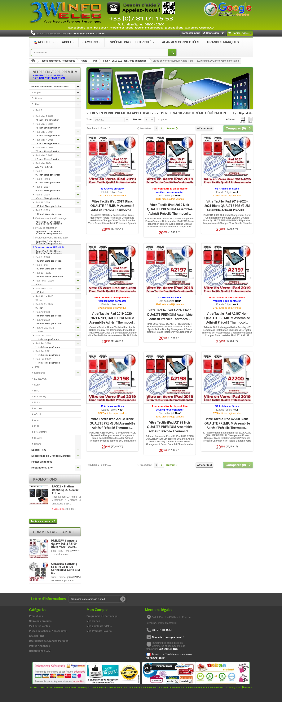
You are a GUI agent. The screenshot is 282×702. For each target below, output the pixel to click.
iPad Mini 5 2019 (56, 149)
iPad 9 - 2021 (56, 267)
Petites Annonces (41, 461)
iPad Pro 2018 (56, 337)
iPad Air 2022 (56, 321)
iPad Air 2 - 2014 (56, 306)
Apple (84, 60)
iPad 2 (38, 110)
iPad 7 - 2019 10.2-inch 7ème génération (125, 60)
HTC (36, 390)
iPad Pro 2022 (56, 361)
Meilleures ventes (39, 626)
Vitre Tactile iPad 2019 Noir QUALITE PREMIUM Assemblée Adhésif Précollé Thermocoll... (169, 209)
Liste (250, 119)
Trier (89, 119)
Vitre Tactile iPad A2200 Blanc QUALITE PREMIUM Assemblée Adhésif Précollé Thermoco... (227, 423)
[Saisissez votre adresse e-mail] (97, 599)
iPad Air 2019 (56, 204)
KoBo (36, 426)
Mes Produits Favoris (99, 631)
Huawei (37, 438)
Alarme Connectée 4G (170, 687)
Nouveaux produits (40, 621)
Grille (243, 119)
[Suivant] (172, 128)
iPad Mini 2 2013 (56, 126)
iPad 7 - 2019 (56, 212)
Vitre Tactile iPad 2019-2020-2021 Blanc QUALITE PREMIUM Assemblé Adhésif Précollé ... (227, 205)
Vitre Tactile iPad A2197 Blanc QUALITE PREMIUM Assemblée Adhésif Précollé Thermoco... (169, 314)
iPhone (38, 98)
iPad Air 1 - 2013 (56, 298)
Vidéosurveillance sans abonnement (204, 687)
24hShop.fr (84, 687)
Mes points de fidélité (99, 626)
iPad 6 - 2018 (56, 196)
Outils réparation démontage (56, 221)
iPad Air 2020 (56, 314)
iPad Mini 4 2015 (56, 141)
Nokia (37, 402)
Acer (36, 420)
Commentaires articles (55, 532)
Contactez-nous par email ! (168, 637)
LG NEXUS (40, 378)
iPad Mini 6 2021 (56, 157)
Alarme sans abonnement (142, 687)
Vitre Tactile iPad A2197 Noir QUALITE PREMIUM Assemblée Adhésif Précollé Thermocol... (227, 318)
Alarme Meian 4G (118, 687)
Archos (37, 408)
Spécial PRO (38, 449)
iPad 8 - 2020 (56, 259)
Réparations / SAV (42, 467)
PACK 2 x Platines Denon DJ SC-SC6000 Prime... (65, 490)
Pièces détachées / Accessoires (58, 60)
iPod (37, 366)
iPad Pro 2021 (56, 353)
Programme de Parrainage (101, 616)
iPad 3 (56, 173)
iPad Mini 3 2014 (56, 133)
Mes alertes (93, 621)
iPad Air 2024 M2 (56, 329)
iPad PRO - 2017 (56, 290)
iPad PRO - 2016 (56, 282)
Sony (36, 384)
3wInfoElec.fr (99, 687)
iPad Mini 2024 (56, 165)
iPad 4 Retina (56, 180)
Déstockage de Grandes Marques (51, 455)
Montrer (137, 119)
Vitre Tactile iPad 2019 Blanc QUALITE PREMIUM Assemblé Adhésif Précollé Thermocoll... (112, 205)
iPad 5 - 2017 (56, 188)
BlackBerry (39, 396)
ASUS (37, 414)
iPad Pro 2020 (56, 345)
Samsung (39, 372)
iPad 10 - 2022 (56, 274)
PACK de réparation (56, 230)
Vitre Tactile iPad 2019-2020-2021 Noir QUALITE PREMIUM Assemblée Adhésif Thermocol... (112, 318)
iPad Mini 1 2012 (56, 118)
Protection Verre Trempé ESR (56, 240)
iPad (95, 60)
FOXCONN (40, 432)
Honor (37, 444)
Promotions (45, 479)
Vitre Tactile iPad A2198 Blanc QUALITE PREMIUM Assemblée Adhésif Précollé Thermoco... (112, 423)
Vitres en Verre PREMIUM (56, 250)
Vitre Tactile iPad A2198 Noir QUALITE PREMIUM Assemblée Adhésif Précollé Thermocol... (169, 427)
